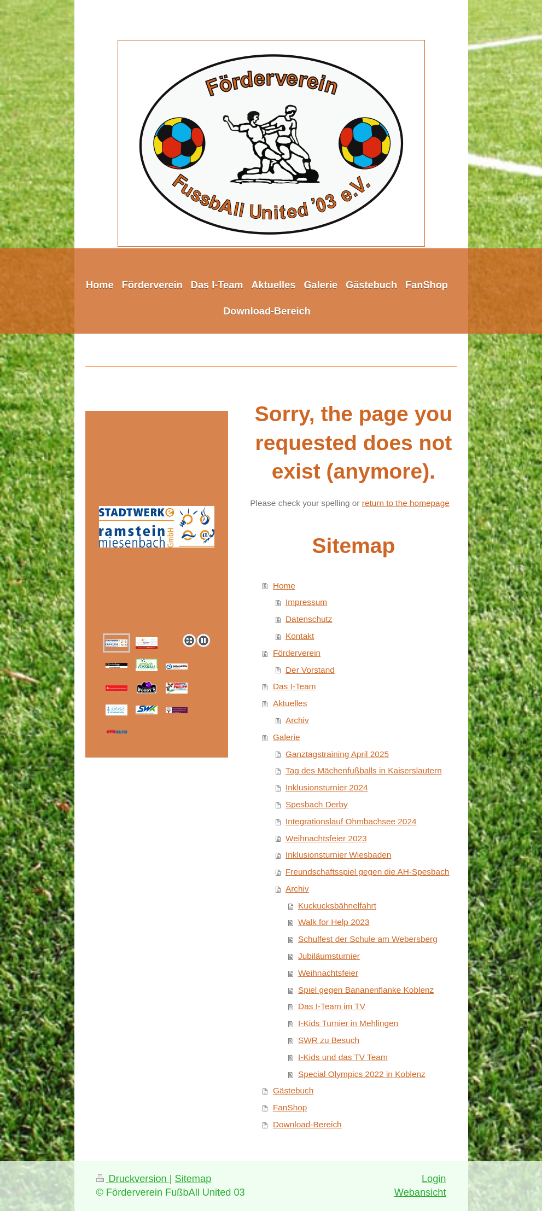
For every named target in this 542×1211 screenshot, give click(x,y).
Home (284, 585)
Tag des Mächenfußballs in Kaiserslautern (363, 770)
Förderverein (296, 652)
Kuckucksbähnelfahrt (337, 905)
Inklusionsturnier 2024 (326, 787)
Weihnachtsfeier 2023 (326, 838)
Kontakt (299, 636)
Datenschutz (309, 619)
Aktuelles (290, 703)
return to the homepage (406, 503)
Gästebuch (293, 1090)
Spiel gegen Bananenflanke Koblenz (366, 989)
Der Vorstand (310, 669)
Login (434, 1178)
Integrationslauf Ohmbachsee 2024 (351, 821)
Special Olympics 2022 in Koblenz (362, 1074)
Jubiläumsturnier (329, 955)
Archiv (297, 720)
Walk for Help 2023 (333, 922)
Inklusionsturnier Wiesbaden (338, 854)
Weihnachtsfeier (328, 972)
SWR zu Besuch (328, 1040)
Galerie (286, 737)
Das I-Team (294, 686)
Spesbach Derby (316, 804)
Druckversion (133, 1178)
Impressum (306, 602)
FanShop (290, 1107)
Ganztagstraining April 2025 (337, 754)
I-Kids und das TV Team (343, 1057)
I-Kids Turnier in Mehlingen (348, 1023)
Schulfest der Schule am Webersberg (368, 939)
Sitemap (193, 1178)
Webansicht (420, 1192)
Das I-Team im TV (331, 1006)
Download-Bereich (307, 1124)
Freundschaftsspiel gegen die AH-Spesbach (367, 871)
